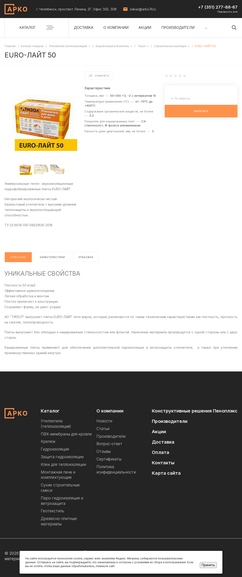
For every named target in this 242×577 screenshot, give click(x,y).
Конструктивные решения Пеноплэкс (194, 411)
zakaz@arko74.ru (143, 9)
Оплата (160, 452)
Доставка (163, 442)
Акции (159, 431)
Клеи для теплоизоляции (63, 464)
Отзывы (103, 451)
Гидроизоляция (55, 449)
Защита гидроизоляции (62, 457)
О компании (110, 411)
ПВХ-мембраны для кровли (66, 434)
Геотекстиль (52, 511)
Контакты (163, 462)
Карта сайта (166, 473)
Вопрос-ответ (109, 444)
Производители (111, 436)
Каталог (50, 411)
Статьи (103, 428)
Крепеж (48, 441)
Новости (104, 421)
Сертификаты (109, 459)
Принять (208, 565)
